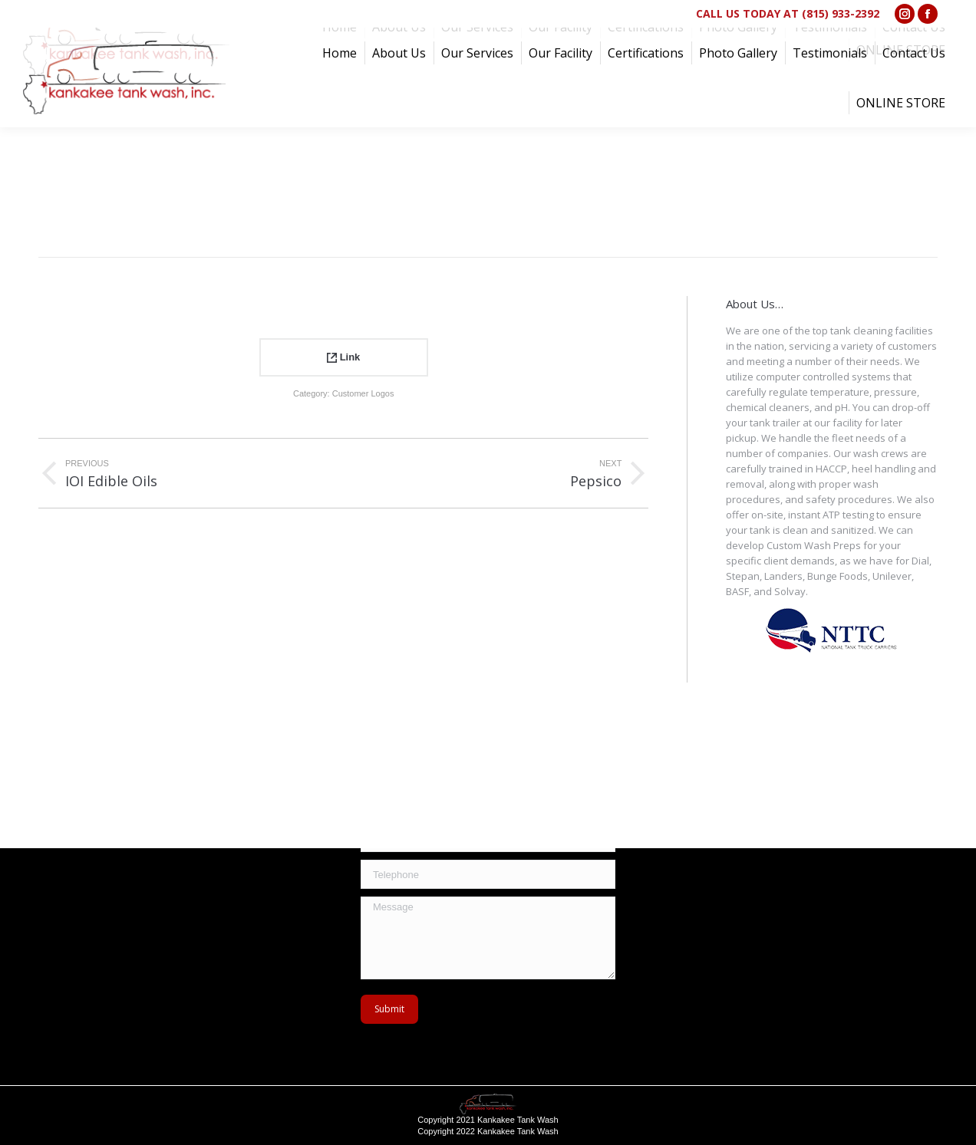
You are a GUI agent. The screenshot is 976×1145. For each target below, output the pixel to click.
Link (343, 357)
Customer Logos (363, 393)
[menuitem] (339, 52)
